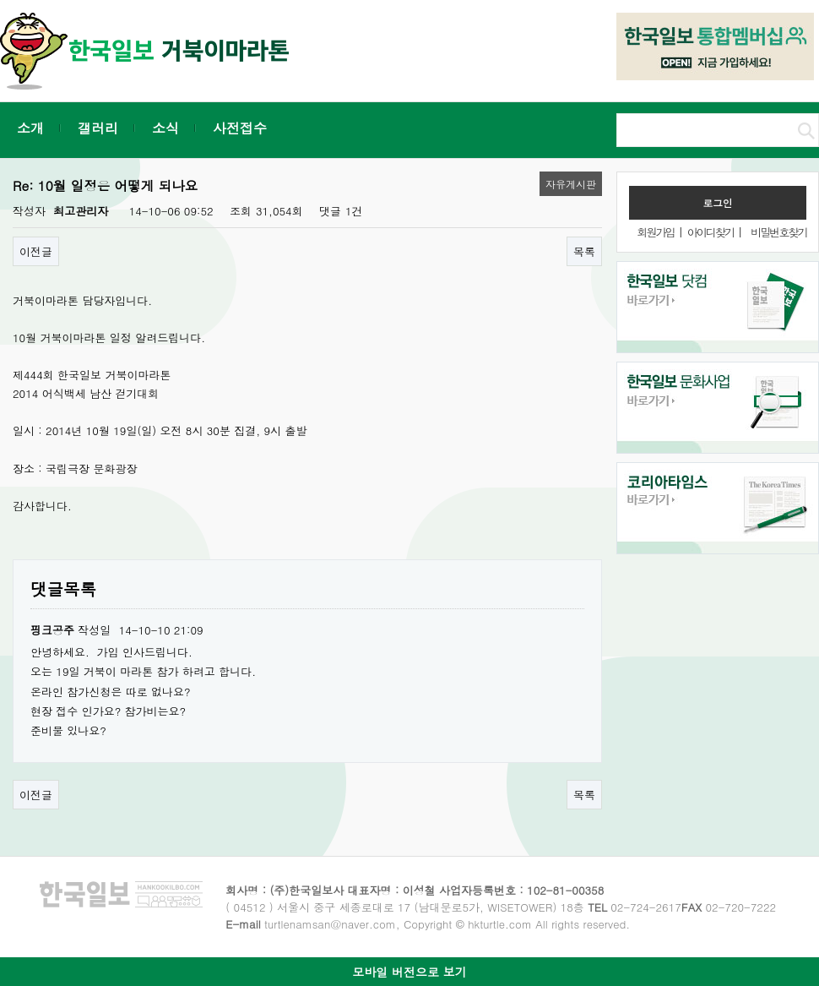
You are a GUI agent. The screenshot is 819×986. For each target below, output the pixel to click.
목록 (584, 251)
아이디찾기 (710, 232)
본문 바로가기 (0, 0)
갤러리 (98, 128)
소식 (165, 128)
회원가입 (655, 232)
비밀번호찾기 (778, 232)
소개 (30, 128)
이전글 (35, 251)
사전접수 (240, 128)
